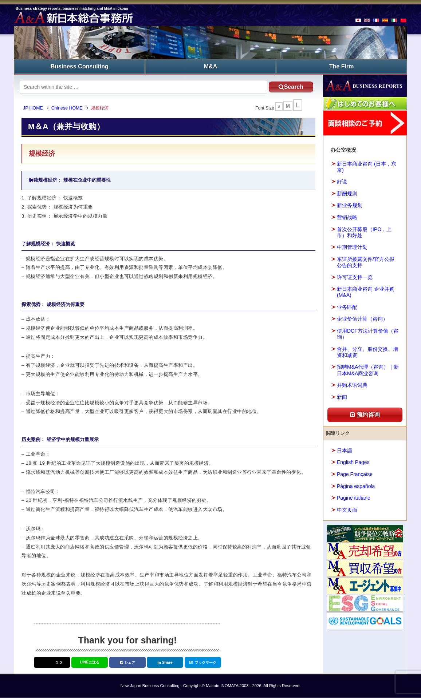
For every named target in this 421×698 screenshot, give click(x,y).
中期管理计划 (352, 247)
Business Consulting (80, 66)
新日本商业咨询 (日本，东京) (366, 167)
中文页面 (347, 509)
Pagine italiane (353, 498)
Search (290, 87)
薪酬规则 (347, 194)
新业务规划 (349, 205)
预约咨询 (365, 415)
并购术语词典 (352, 385)
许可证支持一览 (355, 277)
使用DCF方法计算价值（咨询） (367, 334)
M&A (210, 66)
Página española (356, 486)
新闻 (342, 397)
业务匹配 (347, 307)
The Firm (341, 66)
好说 (342, 182)
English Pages (353, 462)
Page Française (355, 474)
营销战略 (347, 217)
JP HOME (33, 108)
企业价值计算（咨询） (362, 319)
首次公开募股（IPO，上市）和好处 (364, 232)
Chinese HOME (67, 108)
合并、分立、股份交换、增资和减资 (367, 352)
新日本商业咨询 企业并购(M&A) (365, 292)
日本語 (344, 450)
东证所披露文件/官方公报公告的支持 (365, 262)
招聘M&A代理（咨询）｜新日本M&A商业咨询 (368, 370)
